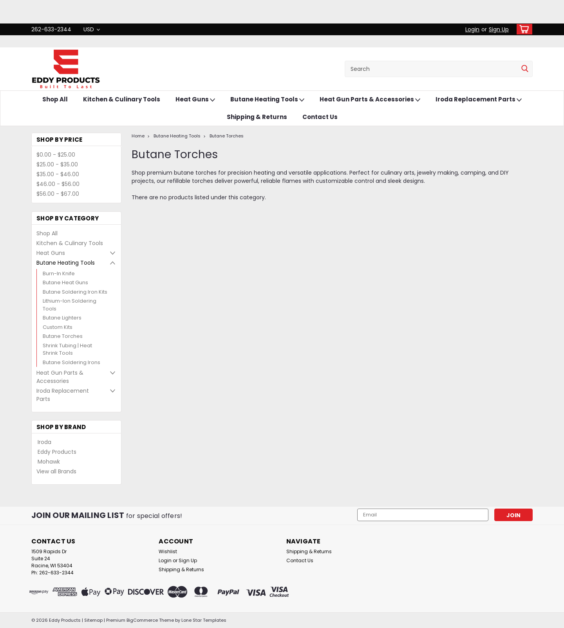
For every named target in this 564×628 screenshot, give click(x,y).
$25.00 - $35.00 (57, 164)
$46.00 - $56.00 (58, 184)
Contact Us (320, 117)
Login (472, 29)
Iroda (44, 442)
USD (91, 29)
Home (138, 136)
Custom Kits (57, 327)
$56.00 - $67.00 (57, 194)
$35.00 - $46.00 (57, 174)
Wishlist (168, 551)
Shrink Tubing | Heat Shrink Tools (67, 349)
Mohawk (49, 462)
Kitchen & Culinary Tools (121, 99)
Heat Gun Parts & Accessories (370, 99)
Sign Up (499, 29)
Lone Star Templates (203, 620)
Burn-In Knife (59, 273)
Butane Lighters (62, 317)
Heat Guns (195, 99)
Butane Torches (63, 336)
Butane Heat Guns (65, 282)
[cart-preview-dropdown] (523, 29)
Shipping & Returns (257, 117)
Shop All (55, 99)
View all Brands (56, 471)
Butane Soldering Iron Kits (75, 292)
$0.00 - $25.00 (55, 155)
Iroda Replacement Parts (479, 99)
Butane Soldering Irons (71, 362)
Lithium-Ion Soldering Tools (69, 304)
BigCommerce (142, 620)
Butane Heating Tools (267, 99)
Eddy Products (57, 452)
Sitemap (93, 620)
